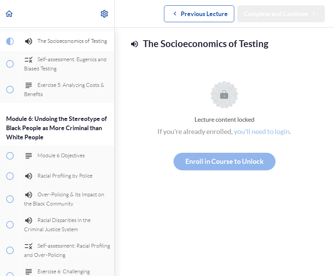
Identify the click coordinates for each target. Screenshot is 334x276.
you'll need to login (262, 131)
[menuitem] (104, 13)
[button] (9, 13)
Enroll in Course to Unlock (224, 161)
